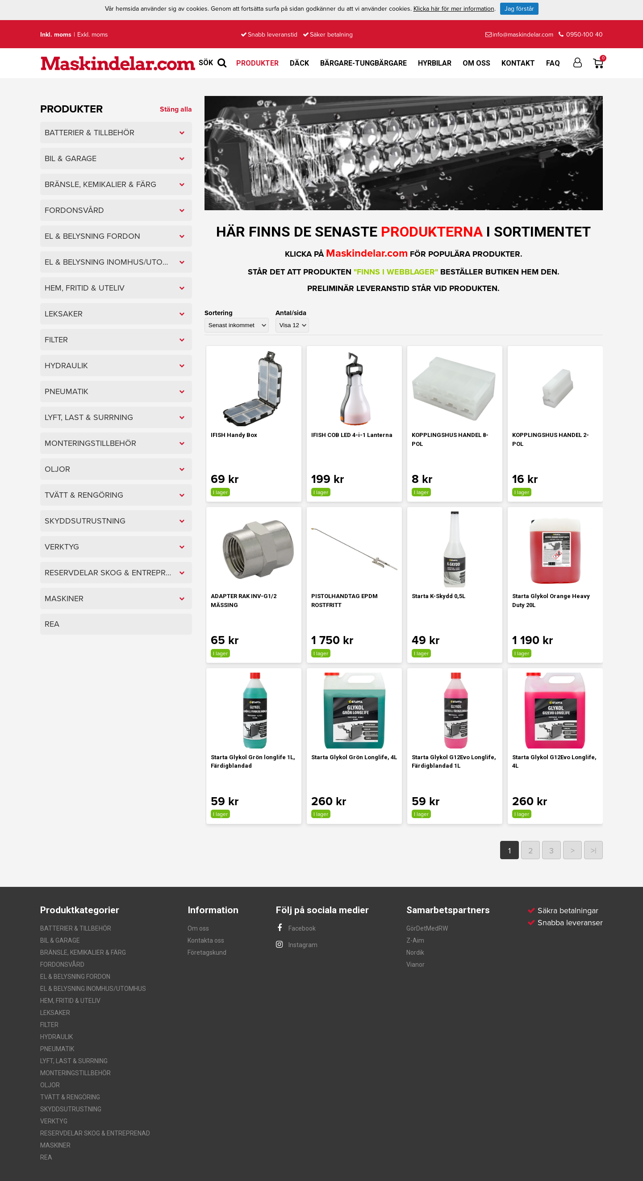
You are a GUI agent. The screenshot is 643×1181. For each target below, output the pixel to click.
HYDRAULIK (56, 1036)
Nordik (415, 952)
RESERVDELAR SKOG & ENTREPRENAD (95, 1133)
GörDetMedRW (427, 928)
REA (46, 1157)
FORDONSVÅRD (62, 964)
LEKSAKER (55, 1012)
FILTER (49, 1024)
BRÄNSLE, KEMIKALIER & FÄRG (83, 952)
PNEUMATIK (57, 1048)
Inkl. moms (55, 34)
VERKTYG (53, 1121)
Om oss (476, 63)
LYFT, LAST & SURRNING (74, 1061)
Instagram (296, 944)
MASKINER (55, 1145)
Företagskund (207, 952)
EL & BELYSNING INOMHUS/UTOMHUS (93, 988)
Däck (299, 63)
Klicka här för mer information (453, 8)
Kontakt (518, 63)
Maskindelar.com (367, 253)
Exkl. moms (92, 34)
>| (594, 851)
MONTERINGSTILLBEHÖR (75, 1073)
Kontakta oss (206, 940)
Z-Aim (415, 940)
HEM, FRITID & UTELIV (70, 1000)
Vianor (415, 964)
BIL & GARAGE (60, 940)
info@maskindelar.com (519, 34)
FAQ (553, 63)
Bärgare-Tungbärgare (363, 63)
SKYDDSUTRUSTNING (70, 1109)
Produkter (257, 63)
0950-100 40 (581, 34)
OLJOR (50, 1085)
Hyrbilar (434, 63)
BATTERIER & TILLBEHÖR (75, 928)
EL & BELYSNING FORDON (75, 976)
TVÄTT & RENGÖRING (70, 1097)
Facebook (296, 928)
